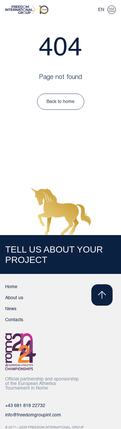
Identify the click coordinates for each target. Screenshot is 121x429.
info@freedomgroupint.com (33, 415)
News (10, 309)
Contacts (14, 320)
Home (11, 287)
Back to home (60, 101)
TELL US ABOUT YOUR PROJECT (54, 254)
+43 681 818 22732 (25, 405)
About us (14, 298)
